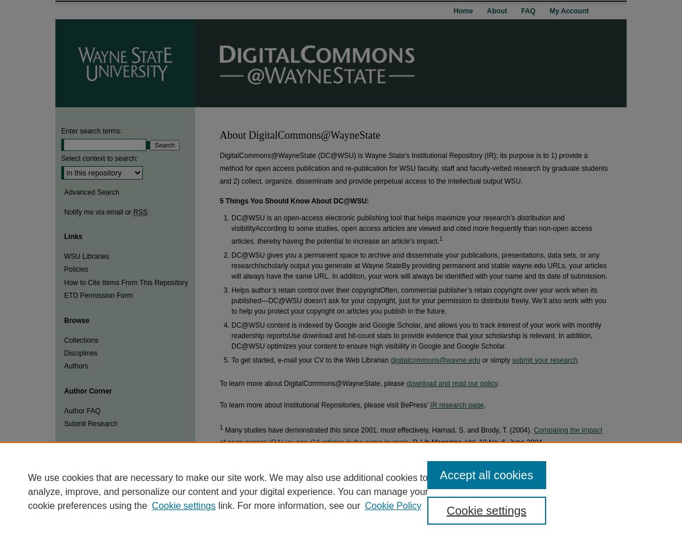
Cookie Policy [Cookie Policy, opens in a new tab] (393, 506)
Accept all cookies (486, 475)
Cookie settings (184, 506)
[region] (341, 491)
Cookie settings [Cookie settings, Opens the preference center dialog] (486, 510)
